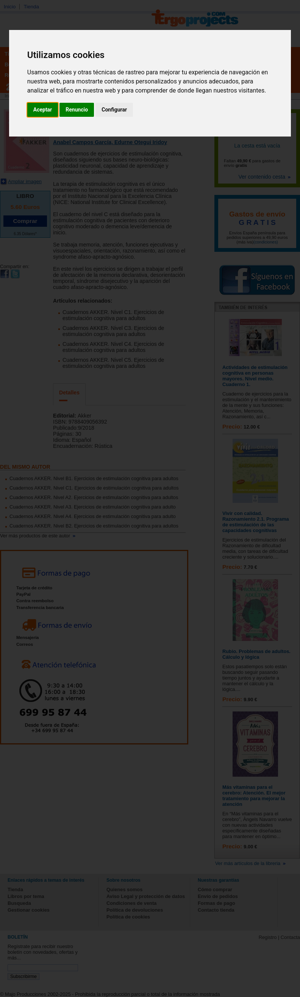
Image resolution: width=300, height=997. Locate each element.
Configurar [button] (114, 110)
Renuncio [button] (77, 110)
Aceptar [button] (42, 110)
